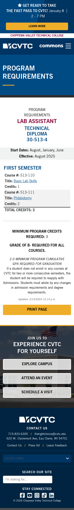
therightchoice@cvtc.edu (50, 434)
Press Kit (34, 445)
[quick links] (37, 458)
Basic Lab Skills (25, 181)
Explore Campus (37, 364)
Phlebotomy (23, 198)
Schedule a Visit (37, 392)
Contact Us (14, 445)
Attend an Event (37, 378)
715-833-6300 (18, 434)
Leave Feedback (57, 445)
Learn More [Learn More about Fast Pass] (37, 26)
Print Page (37, 309)
